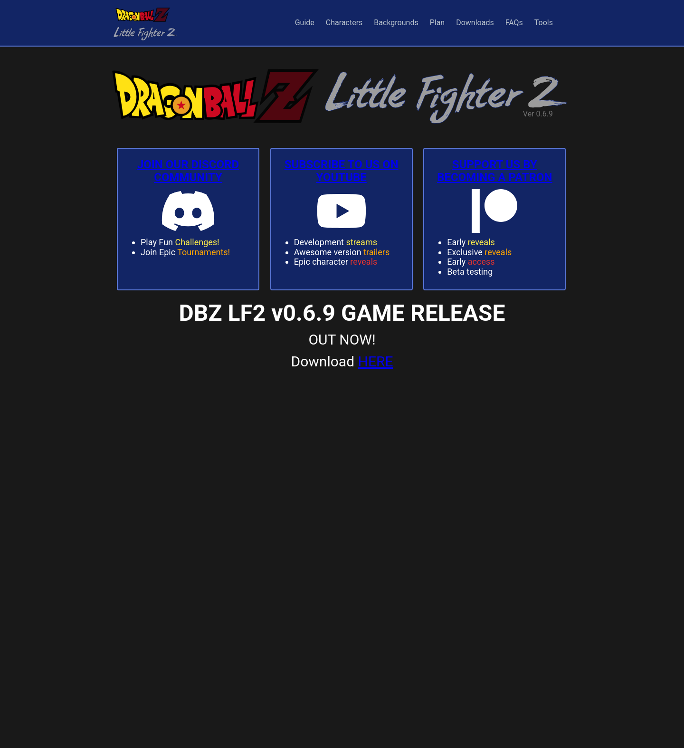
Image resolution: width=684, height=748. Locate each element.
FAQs (514, 22)
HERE (375, 361)
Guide (304, 22)
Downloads (475, 22)
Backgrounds (396, 22)
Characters (344, 22)
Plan (437, 22)
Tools (543, 22)
